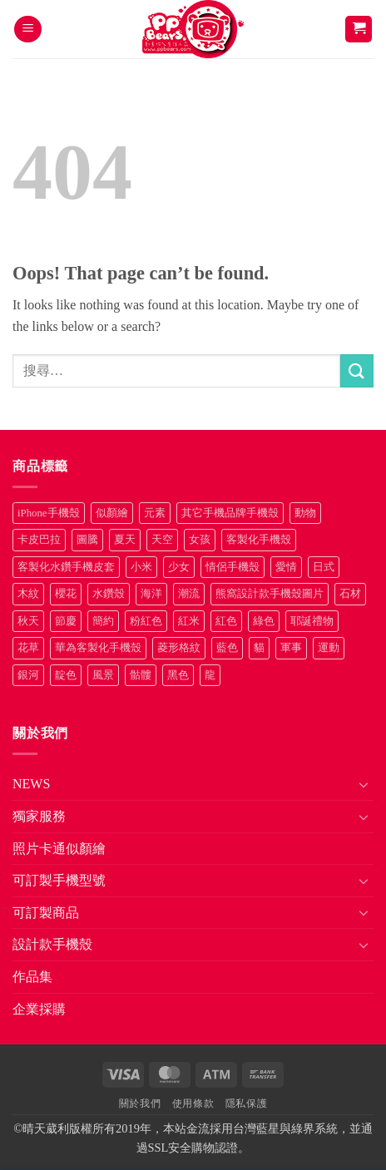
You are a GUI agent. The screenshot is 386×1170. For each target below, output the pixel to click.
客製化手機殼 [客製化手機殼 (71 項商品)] (258, 540)
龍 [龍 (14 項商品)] (210, 675)
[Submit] (357, 370)
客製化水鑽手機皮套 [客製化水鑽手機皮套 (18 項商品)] (66, 567)
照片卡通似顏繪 (59, 849)
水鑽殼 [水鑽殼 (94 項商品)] (108, 594)
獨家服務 (39, 816)
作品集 (32, 977)
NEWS (31, 784)
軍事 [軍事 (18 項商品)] (291, 648)
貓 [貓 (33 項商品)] (259, 648)
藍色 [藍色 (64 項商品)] (227, 648)
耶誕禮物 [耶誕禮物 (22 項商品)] (312, 621)
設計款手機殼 (52, 944)
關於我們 (140, 1103)
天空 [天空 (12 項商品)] (162, 540)
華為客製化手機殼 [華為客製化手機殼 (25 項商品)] (98, 648)
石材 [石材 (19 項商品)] (350, 594)
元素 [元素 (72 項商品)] (155, 513)
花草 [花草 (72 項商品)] (28, 648)
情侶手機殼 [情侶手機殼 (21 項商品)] (232, 567)
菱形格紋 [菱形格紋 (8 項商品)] (178, 648)
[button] (28, 29)
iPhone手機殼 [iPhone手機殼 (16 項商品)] (48, 513)
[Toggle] (364, 784)
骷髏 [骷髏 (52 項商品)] (140, 675)
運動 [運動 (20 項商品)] (328, 648)
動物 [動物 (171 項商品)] (305, 513)
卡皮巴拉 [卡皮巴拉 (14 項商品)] (39, 540)
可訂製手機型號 (59, 880)
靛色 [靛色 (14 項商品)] (66, 675)
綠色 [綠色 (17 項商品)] (264, 621)
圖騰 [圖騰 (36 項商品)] (87, 540)
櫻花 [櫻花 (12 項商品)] (66, 594)
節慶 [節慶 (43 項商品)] (66, 621)
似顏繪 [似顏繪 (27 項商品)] (112, 513)
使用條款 (193, 1103)
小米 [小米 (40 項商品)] (141, 567)
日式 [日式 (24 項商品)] (323, 567)
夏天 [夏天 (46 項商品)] (125, 540)
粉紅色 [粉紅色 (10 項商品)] (146, 621)
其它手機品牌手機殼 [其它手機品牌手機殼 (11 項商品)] (230, 513)
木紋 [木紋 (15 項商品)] (28, 594)
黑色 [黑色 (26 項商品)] (178, 675)
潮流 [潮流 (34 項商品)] (189, 594)
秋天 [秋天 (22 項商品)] (28, 621)
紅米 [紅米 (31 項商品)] (189, 621)
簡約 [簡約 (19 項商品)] (103, 621)
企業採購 (39, 1009)
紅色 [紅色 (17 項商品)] (226, 621)
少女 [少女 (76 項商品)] (179, 567)
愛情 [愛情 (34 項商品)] (286, 567)
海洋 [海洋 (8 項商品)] (151, 594)
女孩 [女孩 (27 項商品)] (199, 540)
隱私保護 (246, 1103)
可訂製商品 (45, 913)
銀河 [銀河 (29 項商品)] (28, 675)
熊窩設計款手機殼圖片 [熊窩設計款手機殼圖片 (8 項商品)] (269, 594)
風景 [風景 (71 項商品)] (103, 675)
